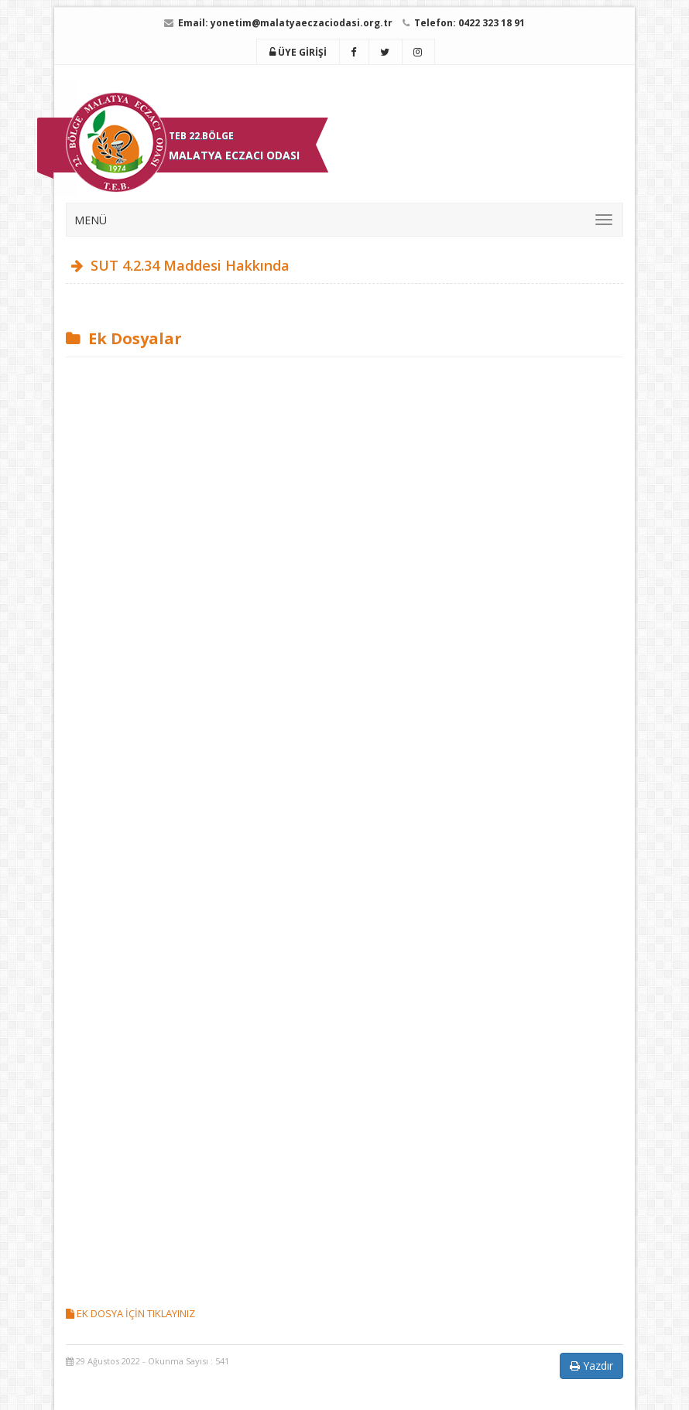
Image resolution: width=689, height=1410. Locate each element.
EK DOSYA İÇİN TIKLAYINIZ (130, 1313)
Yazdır (591, 1365)
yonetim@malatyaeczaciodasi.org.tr (301, 22)
